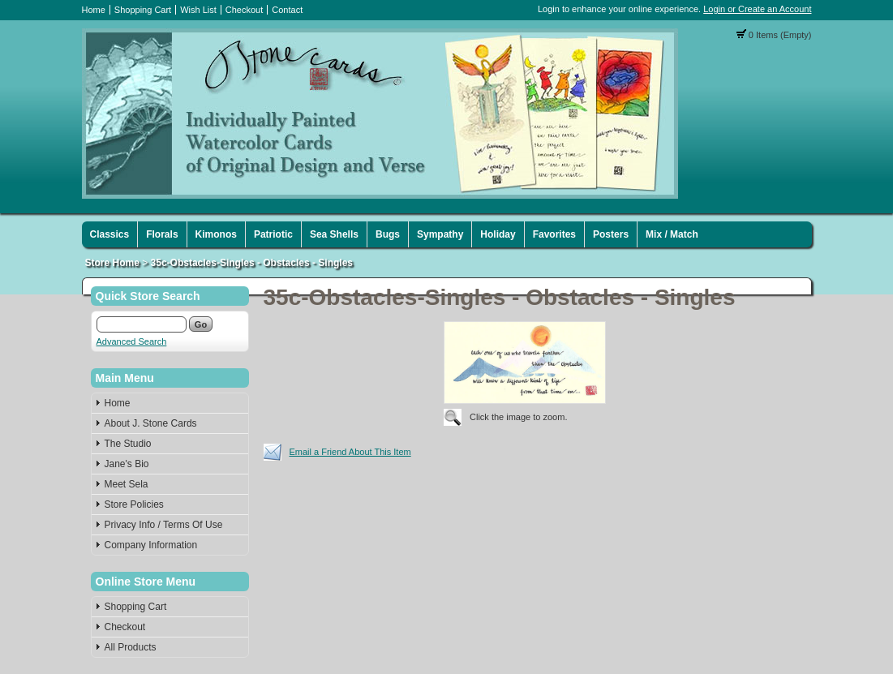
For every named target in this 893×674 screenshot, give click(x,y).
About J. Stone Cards (151, 423)
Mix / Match (672, 234)
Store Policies (134, 504)
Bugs (388, 234)
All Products (131, 647)
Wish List (198, 10)
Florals (162, 234)
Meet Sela (126, 484)
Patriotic (273, 234)
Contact (287, 10)
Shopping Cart (142, 10)
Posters (611, 234)
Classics (110, 234)
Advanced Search (132, 341)
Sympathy (440, 234)
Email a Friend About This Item (350, 452)
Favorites (554, 234)
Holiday (497, 234)
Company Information (151, 545)
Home (93, 10)
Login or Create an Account (757, 9)
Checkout (244, 10)
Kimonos (216, 234)
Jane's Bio (127, 464)
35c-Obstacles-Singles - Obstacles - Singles (252, 262)
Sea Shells (334, 234)
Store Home (112, 262)
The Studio (128, 443)
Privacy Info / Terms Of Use (164, 524)
